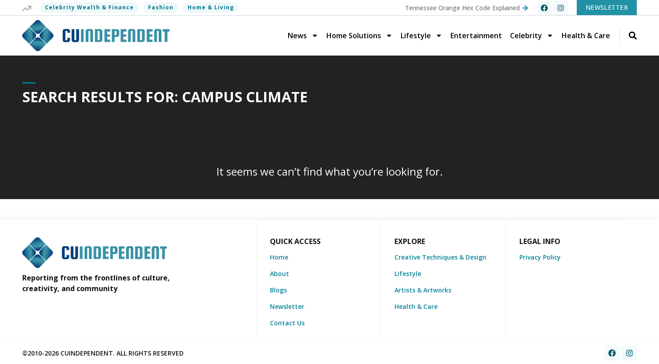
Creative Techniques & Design (440, 256)
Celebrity (532, 35)
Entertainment (476, 35)
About (279, 273)
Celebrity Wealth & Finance (89, 7)
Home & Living (211, 7)
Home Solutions (359, 35)
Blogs (278, 289)
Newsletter (287, 306)
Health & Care (586, 35)
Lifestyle (421, 35)
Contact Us (287, 322)
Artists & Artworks (422, 289)
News (303, 35)
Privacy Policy (540, 256)
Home (279, 256)
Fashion (160, 7)
